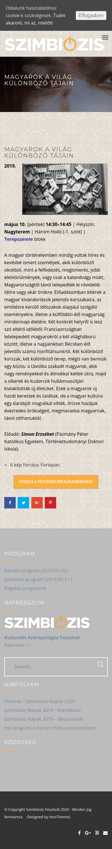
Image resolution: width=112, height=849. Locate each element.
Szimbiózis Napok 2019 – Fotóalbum (42, 710)
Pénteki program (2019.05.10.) (36, 570)
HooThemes (60, 816)
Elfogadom (91, 15)
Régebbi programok (25, 588)
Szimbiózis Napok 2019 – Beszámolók (44, 719)
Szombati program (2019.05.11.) (38, 579)
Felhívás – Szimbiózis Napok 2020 (39, 701)
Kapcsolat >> (17, 645)
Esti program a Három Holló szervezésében (50, 728)
